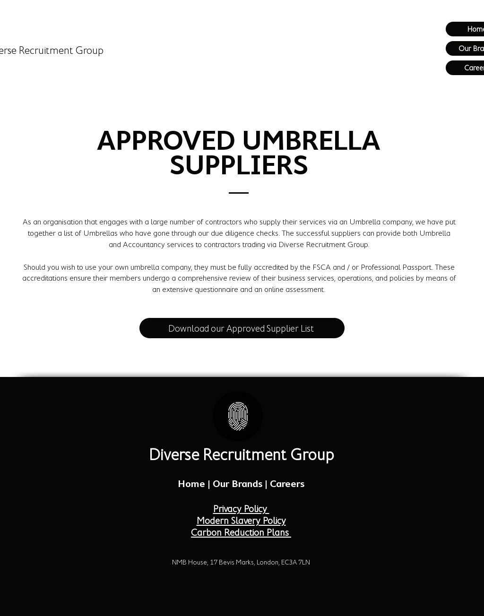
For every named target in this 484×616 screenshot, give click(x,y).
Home (191, 483)
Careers (287, 483)
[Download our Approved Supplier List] (242, 328)
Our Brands (237, 483)
